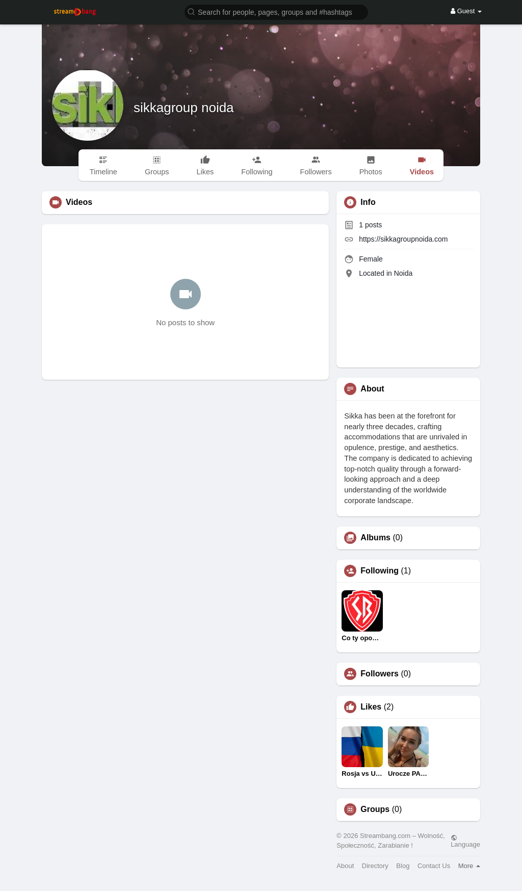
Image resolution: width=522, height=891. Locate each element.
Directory (375, 865)
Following (379, 571)
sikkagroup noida (184, 107)
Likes (370, 707)
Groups (374, 809)
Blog (402, 865)
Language (465, 841)
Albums (375, 538)
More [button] (469, 866)
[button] (276, 11)
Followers (379, 674)
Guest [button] (466, 11)
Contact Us (433, 865)
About (345, 865)
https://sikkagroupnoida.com (403, 239)
